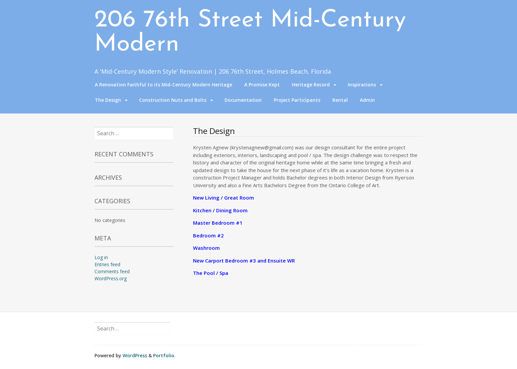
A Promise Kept (262, 84)
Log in (101, 257)
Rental (340, 100)
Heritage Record (311, 84)
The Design (108, 100)
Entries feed (107, 264)
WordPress (135, 355)
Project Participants (297, 100)
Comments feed (112, 271)
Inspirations (362, 84)
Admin (367, 100)
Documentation (243, 100)
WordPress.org (110, 278)
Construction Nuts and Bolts (172, 100)
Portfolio (163, 355)
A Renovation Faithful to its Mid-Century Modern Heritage (163, 84)
